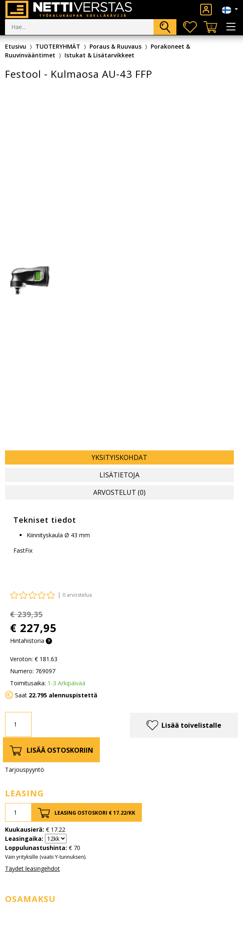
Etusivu (15, 46)
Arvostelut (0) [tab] (119, 492)
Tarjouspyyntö (24, 769)
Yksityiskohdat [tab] (119, 457)
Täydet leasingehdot (32, 868)
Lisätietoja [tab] (119, 474)
